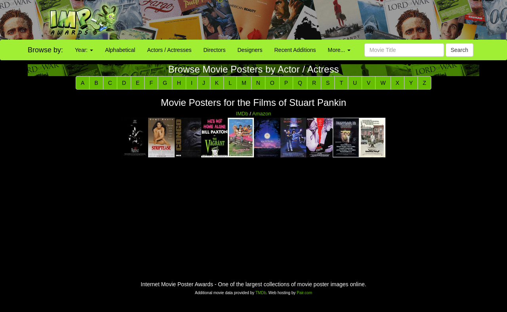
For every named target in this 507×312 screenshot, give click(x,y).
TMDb (260, 293)
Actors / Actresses (169, 50)
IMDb (242, 114)
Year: (84, 50)
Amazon (261, 114)
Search (459, 50)
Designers (249, 50)
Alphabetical (120, 50)
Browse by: (45, 50)
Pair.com (304, 293)
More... (339, 50)
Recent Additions (295, 50)
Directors (214, 50)
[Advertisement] (317, 20)
